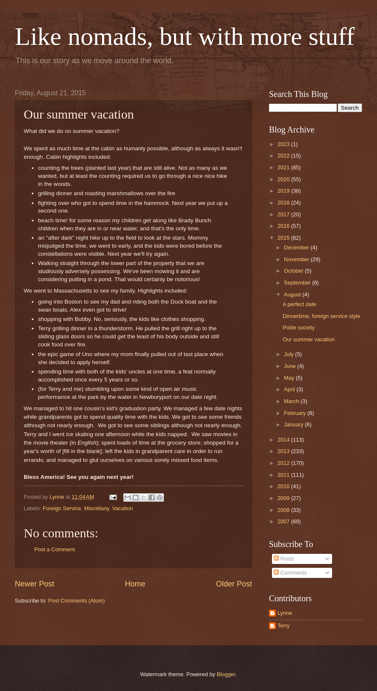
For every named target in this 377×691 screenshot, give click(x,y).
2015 (284, 238)
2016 (284, 226)
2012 (284, 463)
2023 (284, 144)
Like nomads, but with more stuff (185, 36)
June (290, 366)
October (294, 271)
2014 (284, 440)
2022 (284, 155)
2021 (284, 167)
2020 (284, 179)
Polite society (299, 327)
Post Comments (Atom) (76, 600)
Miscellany (96, 508)
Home (135, 584)
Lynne (284, 613)
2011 (284, 475)
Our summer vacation (309, 339)
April (290, 389)
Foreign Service (62, 508)
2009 (284, 498)
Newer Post (34, 584)
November (297, 259)
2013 (284, 451)
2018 (284, 202)
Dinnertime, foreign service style (321, 316)
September (298, 282)
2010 (284, 486)
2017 (284, 214)
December (297, 247)
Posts (284, 559)
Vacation (122, 508)
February (295, 413)
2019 (284, 191)
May (290, 378)
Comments (290, 572)
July (289, 354)
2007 (284, 521)
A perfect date (299, 304)
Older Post (234, 584)
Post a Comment (54, 549)
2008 (284, 510)
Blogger (226, 674)
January (294, 424)
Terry (283, 625)
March (292, 401)
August (293, 294)
